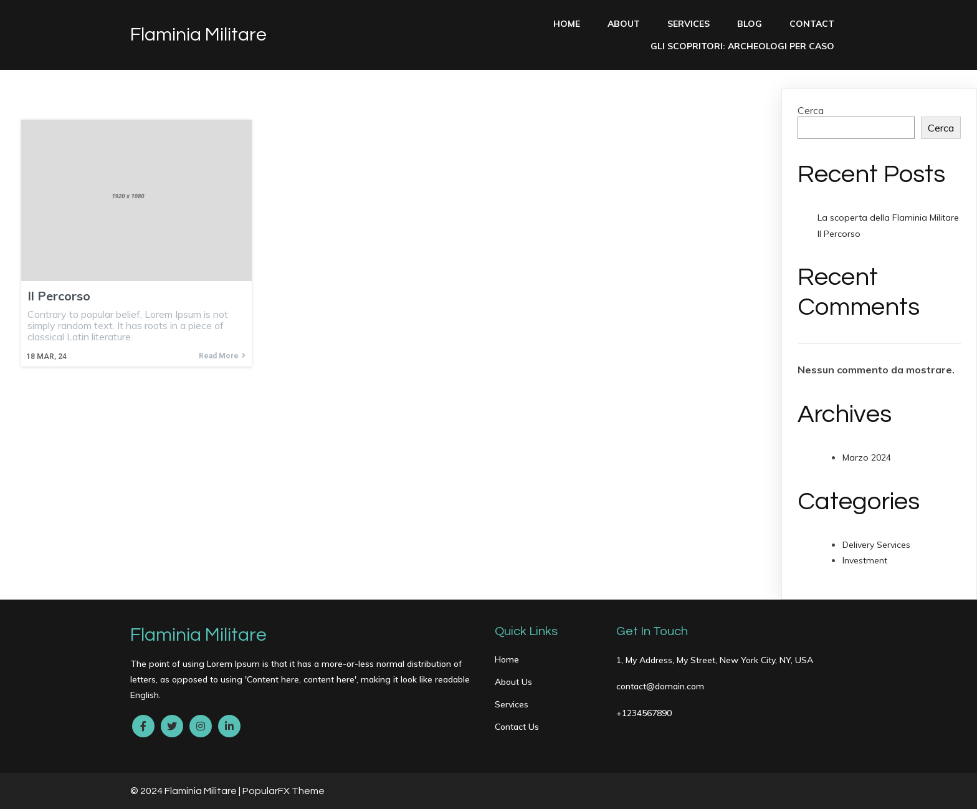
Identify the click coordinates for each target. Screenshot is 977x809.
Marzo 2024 (866, 457)
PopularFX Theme (283, 791)
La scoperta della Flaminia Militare (888, 217)
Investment (864, 560)
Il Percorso (838, 233)
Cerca (811, 110)
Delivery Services (876, 544)
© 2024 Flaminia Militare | (186, 791)
